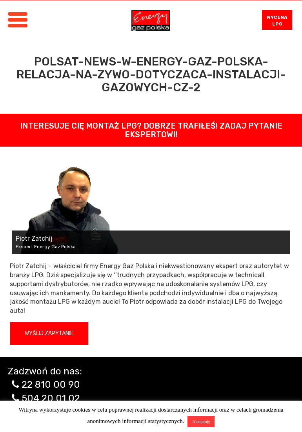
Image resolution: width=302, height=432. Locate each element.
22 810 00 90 (51, 384)
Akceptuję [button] (201, 421)
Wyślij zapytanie (49, 333)
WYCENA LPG (277, 21)
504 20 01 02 (51, 398)
